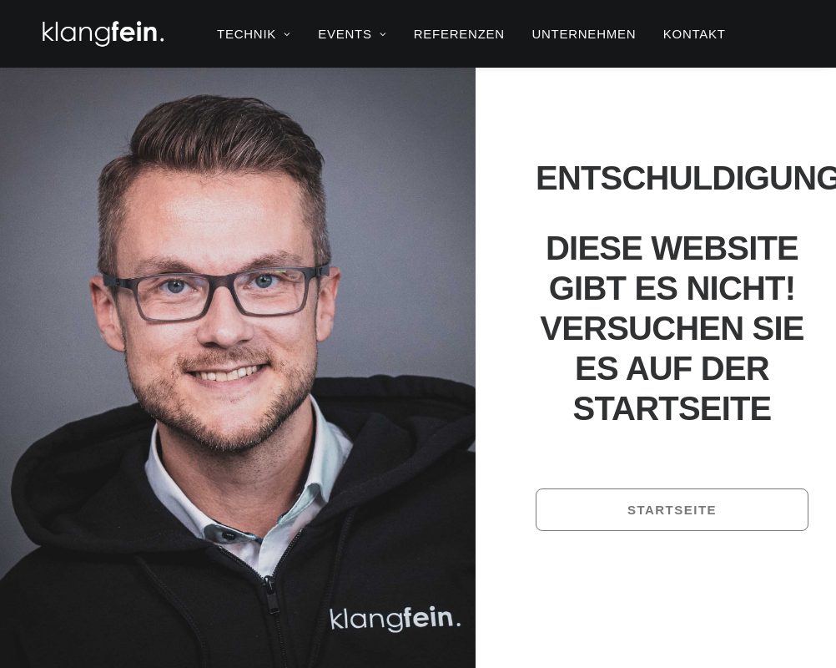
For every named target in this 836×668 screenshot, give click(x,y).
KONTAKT (694, 34)
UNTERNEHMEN (583, 34)
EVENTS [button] (352, 34)
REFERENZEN (459, 34)
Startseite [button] (672, 510)
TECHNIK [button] (254, 34)
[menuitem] (254, 34)
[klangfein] (103, 34)
